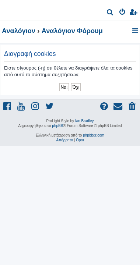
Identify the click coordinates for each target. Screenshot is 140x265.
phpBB (57, 126)
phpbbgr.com (93, 135)
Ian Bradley (84, 121)
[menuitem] (110, 13)
